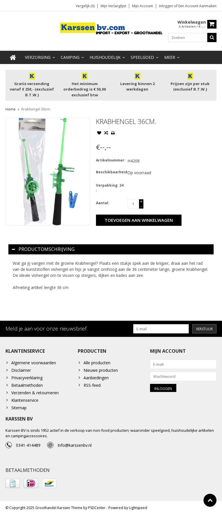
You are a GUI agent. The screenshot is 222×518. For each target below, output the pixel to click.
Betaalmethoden (27, 385)
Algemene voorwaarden (33, 363)
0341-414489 (28, 447)
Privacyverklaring (26, 378)
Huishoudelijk (105, 57)
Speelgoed (142, 57)
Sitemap (19, 408)
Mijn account (142, 5)
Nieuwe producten (101, 371)
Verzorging (38, 57)
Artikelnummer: (110, 160)
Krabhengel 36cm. (36, 109)
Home (10, 109)
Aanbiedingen (96, 378)
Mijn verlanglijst (113, 5)
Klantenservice (24, 400)
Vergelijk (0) (85, 5)
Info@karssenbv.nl (75, 447)
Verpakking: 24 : (109, 188)
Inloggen (166, 5)
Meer (169, 57)
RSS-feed (92, 385)
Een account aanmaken (197, 5)
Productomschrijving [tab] (43, 249)
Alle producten (97, 363)
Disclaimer (21, 371)
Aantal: (102, 203)
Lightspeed (138, 510)
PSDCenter (97, 510)
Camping (70, 57)
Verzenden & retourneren (35, 393)
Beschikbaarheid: (110, 172)
